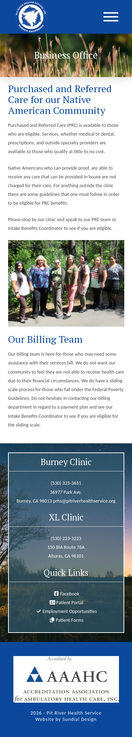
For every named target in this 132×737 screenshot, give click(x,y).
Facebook (69, 594)
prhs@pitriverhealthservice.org (84, 501)
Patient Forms (70, 620)
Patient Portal (69, 603)
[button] (111, 17)
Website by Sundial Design (65, 719)
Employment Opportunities (70, 611)
